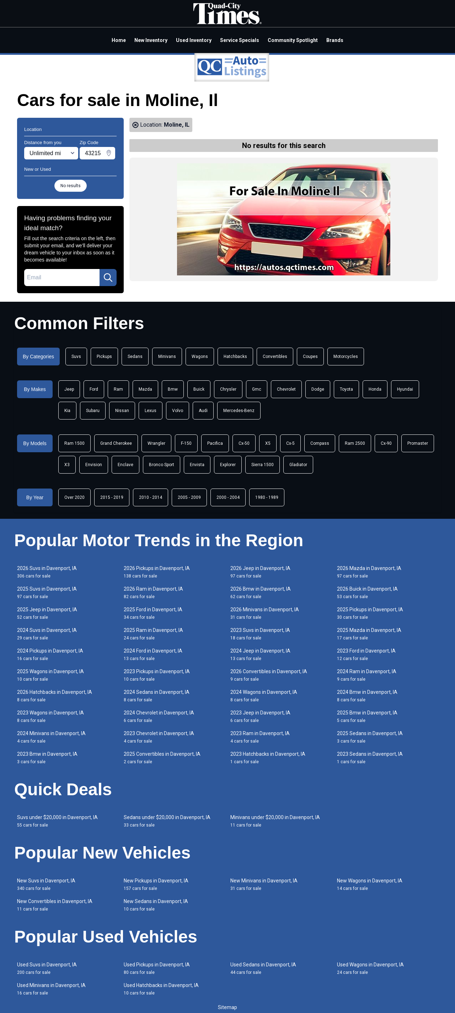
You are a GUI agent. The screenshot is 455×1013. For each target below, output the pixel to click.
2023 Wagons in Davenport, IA (50, 716)
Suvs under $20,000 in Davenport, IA (57, 821)
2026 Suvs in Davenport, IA (47, 572)
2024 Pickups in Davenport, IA (50, 654)
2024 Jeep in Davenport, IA (260, 654)
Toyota (346, 389)
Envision (93, 464)
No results (70, 185)
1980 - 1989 (266, 497)
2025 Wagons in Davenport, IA (50, 675)
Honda (375, 389)
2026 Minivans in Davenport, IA (264, 613)
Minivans (167, 356)
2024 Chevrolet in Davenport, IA (159, 716)
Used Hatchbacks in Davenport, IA (161, 989)
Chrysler (228, 389)
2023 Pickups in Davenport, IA (157, 675)
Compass (319, 443)
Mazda (145, 389)
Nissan (122, 410)
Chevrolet (286, 389)
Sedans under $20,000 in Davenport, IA (167, 821)
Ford (94, 389)
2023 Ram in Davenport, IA (260, 737)
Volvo (177, 410)
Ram (118, 389)
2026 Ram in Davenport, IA (153, 592)
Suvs (76, 356)
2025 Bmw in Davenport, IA (367, 716)
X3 (67, 464)
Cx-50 (244, 443)
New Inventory (150, 40)
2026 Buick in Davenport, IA (367, 592)
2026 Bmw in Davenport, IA (260, 592)
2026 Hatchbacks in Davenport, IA (54, 695)
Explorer (228, 464)
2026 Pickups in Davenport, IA (157, 572)
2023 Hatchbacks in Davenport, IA (267, 757)
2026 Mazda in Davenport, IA (369, 572)
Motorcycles (345, 356)
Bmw (173, 389)
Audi (203, 410)
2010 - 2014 (150, 497)
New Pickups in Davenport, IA (156, 884)
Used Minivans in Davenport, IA (51, 989)
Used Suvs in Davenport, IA (47, 968)
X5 (268, 443)
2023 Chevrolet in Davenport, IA (159, 737)
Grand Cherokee (116, 443)
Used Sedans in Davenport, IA (263, 968)
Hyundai (405, 389)
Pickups (104, 356)
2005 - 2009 (189, 497)
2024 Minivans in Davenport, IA (51, 737)
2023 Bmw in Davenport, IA (47, 757)
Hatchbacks (235, 356)
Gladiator (298, 464)
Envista (197, 464)
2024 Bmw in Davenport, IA (367, 695)
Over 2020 (74, 497)
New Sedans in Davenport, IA (156, 905)
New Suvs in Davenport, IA (46, 884)
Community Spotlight (293, 40)
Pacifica (215, 443)
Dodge (317, 389)
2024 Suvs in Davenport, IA (47, 633)
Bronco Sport (161, 464)
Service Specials (239, 40)
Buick (198, 389)
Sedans (135, 356)
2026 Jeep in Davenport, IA (260, 572)
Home (119, 40)
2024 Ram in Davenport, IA (366, 675)
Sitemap (227, 1007)
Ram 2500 (355, 443)
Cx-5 (290, 443)
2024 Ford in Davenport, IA (153, 654)
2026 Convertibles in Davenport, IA (268, 675)
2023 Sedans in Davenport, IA (370, 757)
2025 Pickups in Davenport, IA (370, 613)
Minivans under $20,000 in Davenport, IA (275, 821)
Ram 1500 (74, 443)
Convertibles (275, 356)
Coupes (310, 356)
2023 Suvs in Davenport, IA (260, 633)
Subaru (93, 410)
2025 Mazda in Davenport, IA (369, 633)
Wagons (200, 356)
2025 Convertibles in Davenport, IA (162, 757)
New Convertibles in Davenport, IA (54, 905)
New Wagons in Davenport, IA (369, 884)
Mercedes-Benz (239, 410)
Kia (67, 410)
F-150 (186, 443)
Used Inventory (194, 40)
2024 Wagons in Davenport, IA (263, 695)
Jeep (69, 389)
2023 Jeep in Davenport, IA (260, 716)
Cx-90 (386, 443)
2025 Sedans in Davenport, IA (370, 737)
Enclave (125, 464)
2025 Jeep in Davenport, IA (47, 613)
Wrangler (156, 443)
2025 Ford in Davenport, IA (153, 613)
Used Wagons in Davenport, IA (370, 968)
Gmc (256, 389)
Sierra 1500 (262, 464)
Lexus (150, 410)
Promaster (417, 443)
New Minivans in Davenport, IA (264, 884)
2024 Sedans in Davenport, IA (156, 695)
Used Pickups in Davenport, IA (157, 968)
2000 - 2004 (228, 497)
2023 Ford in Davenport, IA (366, 654)
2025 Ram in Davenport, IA (153, 633)
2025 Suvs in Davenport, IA (47, 592)
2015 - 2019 (111, 497)
